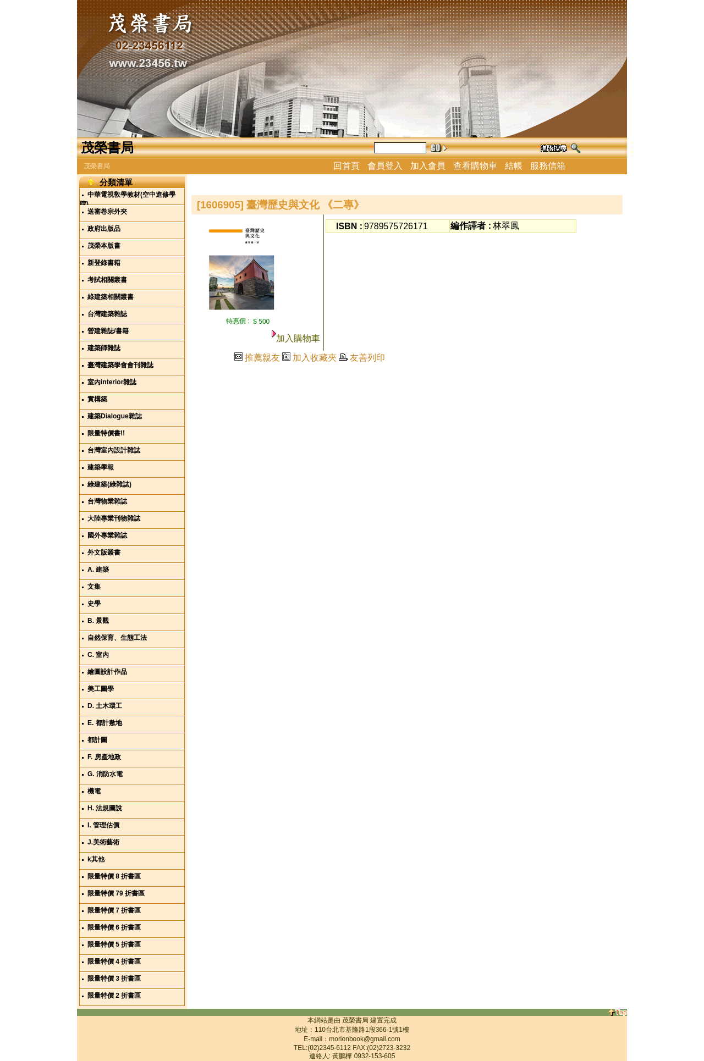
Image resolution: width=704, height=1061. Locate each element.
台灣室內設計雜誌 (113, 450)
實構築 (97, 399)
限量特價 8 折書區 (114, 876)
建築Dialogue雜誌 (114, 416)
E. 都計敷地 (104, 723)
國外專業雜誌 (107, 535)
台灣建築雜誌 (107, 314)
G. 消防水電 (105, 774)
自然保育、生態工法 (117, 638)
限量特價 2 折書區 (114, 995)
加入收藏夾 (315, 357)
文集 (94, 586)
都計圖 (97, 740)
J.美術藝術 (103, 842)
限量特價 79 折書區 (116, 893)
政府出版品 (103, 229)
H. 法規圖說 (104, 808)
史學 (94, 603)
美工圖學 (100, 689)
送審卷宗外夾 (107, 211)
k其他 (96, 859)
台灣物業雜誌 (107, 501)
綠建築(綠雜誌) (109, 484)
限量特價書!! (106, 433)
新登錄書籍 (103, 263)
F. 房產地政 (104, 757)
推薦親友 (262, 357)
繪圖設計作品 (107, 672)
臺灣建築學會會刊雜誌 (120, 365)
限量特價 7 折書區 (114, 910)
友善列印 (367, 357)
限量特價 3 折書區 (114, 978)
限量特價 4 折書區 (114, 961)
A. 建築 (98, 569)
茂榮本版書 (103, 246)
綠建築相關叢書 (110, 297)
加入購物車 (298, 338)
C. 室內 (98, 655)
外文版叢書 (103, 552)
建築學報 (100, 467)
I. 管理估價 (103, 825)
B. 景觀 (98, 621)
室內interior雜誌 (111, 382)
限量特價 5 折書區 (114, 944)
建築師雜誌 (103, 348)
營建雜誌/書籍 (108, 331)
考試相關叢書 (107, 280)
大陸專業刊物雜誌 (113, 518)
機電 (94, 791)
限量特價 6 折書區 (114, 927)
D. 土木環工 (104, 706)
